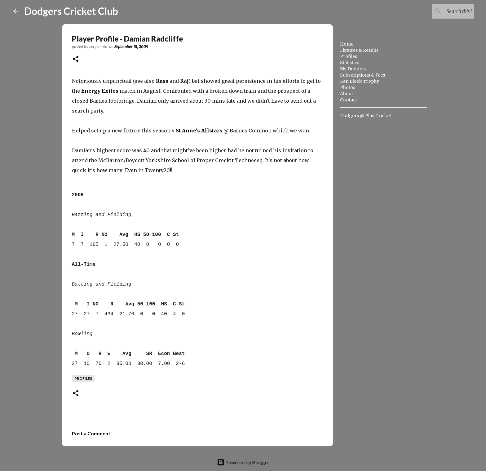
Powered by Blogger (243, 462)
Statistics (349, 62)
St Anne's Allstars (199, 130)
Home (346, 44)
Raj (184, 81)
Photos (347, 87)
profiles (83, 378)
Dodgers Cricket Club (71, 11)
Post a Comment (91, 433)
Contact (348, 100)
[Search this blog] (441, 11)
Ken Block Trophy (359, 81)
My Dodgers (353, 69)
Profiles (348, 56)
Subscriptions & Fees (362, 75)
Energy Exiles (99, 91)
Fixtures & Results (359, 50)
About (346, 93)
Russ (162, 81)
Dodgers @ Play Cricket (365, 115)
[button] (75, 59)
